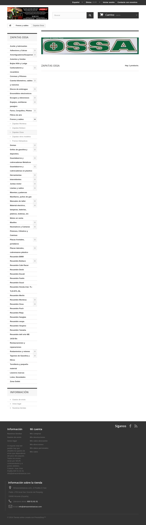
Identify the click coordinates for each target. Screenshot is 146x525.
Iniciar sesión (109, 2)
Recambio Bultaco (18, 261)
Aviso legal (16, 404)
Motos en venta (16, 218)
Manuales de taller (18, 201)
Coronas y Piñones (18, 76)
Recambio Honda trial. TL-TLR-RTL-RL (21, 289)
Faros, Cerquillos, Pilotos (21, 111)
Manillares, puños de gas (21, 197)
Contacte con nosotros (127, 2)
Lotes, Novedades (17, 377)
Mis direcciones (37, 444)
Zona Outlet (15, 381)
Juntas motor (15, 184)
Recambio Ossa (17, 304)
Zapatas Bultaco (18, 128)
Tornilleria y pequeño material (19, 366)
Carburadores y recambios (16, 70)
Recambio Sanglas (18, 317)
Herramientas (16, 175)
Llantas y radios (17, 188)
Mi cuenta (36, 429)
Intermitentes (15, 179)
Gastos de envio (19, 400)
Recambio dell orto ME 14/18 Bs (20, 336)
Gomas (13, 145)
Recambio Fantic (17, 278)
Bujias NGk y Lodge (18, 63)
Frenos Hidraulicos (19, 141)
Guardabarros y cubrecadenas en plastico (21, 169)
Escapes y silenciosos (19, 98)
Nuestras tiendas (19, 408)
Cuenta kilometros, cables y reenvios (21, 83)
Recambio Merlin (17, 295)
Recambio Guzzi (17, 283)
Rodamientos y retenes (20, 351)
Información (19, 392)
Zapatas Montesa (19, 124)
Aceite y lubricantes (18, 46)
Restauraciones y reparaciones (17, 345)
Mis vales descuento (39, 441)
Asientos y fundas (18, 59)
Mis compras (35, 434)
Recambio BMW (17, 257)
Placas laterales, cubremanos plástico (19, 250)
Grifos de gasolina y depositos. (18, 152)
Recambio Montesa (18, 300)
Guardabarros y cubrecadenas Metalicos (20, 160)
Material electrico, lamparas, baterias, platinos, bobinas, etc (19, 209)
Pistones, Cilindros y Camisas (19, 233)
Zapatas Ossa (18, 132)
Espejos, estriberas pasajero (18, 104)
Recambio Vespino (18, 326)
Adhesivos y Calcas (18, 50)
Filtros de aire (16, 115)
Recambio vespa (17, 321)
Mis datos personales (39, 448)
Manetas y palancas (18, 192)
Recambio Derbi (17, 270)
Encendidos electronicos (20, 93)
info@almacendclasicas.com (30, 507)
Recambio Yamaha (18, 330)
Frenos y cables (17, 119)
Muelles (13, 222)
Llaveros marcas (17, 373)
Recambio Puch (17, 308)
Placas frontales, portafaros (17, 242)
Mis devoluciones (37, 437)
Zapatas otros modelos (21, 137)
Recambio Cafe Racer (19, 265)
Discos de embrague (19, 89)
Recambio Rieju (17, 313)
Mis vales (34, 452)
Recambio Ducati (17, 274)
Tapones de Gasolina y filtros (20, 358)
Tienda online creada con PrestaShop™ (30, 517)
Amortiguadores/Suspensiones (23, 55)
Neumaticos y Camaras (20, 227)
